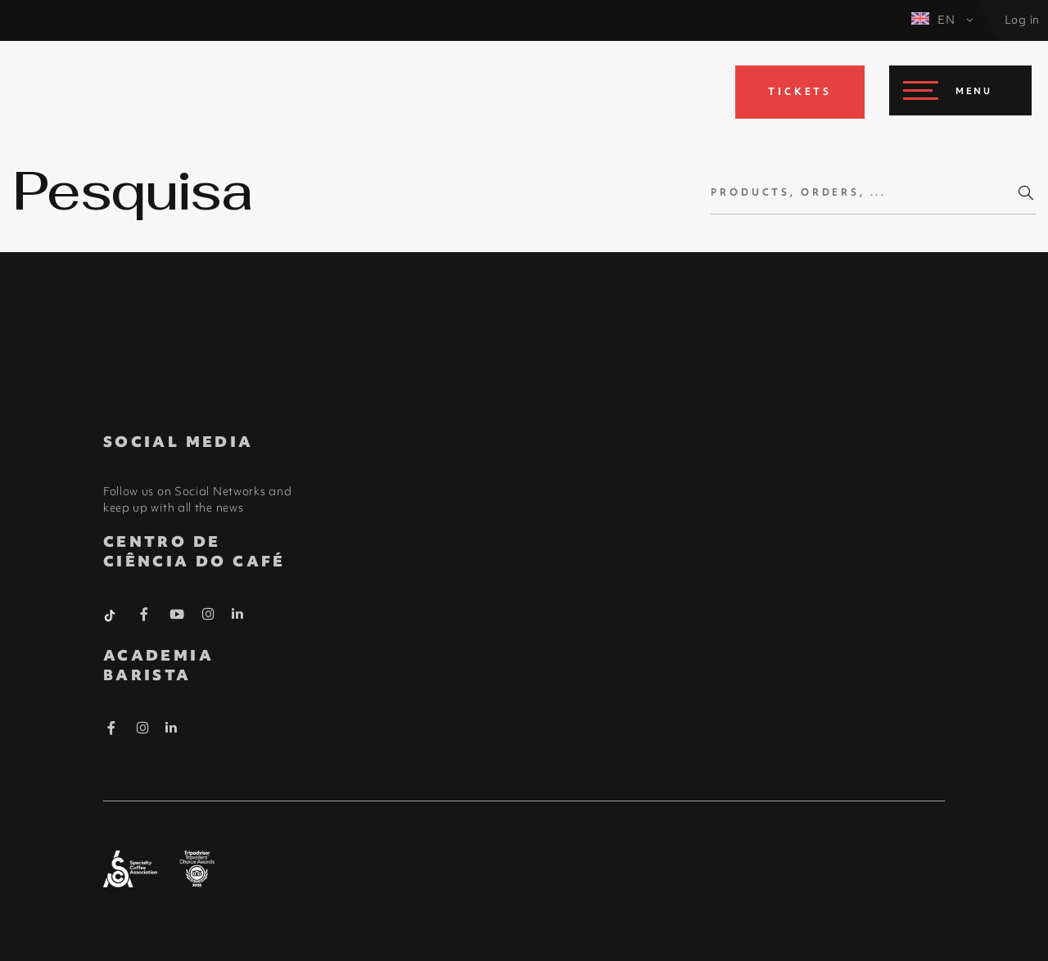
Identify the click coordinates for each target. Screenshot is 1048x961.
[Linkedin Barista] (238, 614)
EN (942, 19)
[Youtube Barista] (177, 617)
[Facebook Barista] (144, 617)
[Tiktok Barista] (111, 614)
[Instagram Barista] (208, 614)
